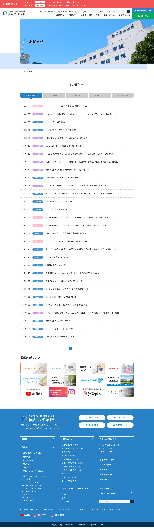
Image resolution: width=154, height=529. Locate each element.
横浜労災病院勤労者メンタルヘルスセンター (107, 511)
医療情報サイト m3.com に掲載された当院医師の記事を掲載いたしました (76, 273)
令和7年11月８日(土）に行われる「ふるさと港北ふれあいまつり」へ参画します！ (79, 225)
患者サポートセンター (109, 461)
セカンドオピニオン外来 (72, 464)
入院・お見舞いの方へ (105, 15)
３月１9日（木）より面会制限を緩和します (64, 2)
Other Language (107, 495)
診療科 (64, 496)
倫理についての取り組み (33, 472)
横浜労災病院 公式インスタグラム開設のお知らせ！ (66, 289)
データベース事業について (32, 490)
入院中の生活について (110, 446)
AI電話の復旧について (54, 265)
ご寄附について (28, 496)
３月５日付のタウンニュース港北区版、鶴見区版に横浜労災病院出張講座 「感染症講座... (82, 161)
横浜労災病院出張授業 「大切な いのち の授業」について (69, 169)
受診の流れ (66, 453)
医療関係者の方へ (143, 10)
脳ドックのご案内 (69, 482)
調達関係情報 (93, 426)
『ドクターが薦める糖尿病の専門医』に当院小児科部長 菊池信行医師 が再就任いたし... (83, 249)
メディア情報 (122, 95)
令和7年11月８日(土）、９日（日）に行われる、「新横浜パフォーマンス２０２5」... (81, 217)
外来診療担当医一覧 (70, 461)
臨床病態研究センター (30, 493)
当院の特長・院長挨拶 (32, 454)
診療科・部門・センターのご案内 (74, 490)
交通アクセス (124, 15)
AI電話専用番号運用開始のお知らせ (60, 336)
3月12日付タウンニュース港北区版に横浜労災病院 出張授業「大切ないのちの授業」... (81, 153)
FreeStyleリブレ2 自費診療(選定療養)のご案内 (65, 233)
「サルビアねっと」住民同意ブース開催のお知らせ (66, 304)
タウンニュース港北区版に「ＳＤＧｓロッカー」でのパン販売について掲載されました (81, 114)
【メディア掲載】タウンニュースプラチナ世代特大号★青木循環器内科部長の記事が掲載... (83, 312)
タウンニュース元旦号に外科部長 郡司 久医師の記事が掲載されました (75, 185)
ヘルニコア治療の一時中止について (60, 328)
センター (65, 503)
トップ (22, 71)
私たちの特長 (28, 462)
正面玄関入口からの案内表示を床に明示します (64, 177)
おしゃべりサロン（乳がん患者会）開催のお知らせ (66, 106)
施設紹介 (45, 11)
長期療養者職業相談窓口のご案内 (59, 201)
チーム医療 (26, 481)
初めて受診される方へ (71, 446)
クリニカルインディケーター (32, 484)
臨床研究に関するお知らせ (32, 487)
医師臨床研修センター (30, 511)
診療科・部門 (86, 15)
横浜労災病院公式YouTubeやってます (61, 320)
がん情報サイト (65, 511)
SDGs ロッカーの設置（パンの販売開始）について (66, 138)
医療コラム (100, 95)
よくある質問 (57, 11)
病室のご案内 (106, 450)
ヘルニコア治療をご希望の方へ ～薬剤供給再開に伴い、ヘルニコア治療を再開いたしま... (83, 193)
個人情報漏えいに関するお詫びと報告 (61, 130)
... (81, 349)
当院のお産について (70, 475)
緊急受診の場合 (68, 457)
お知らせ (54, 95)
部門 (63, 499)
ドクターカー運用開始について (58, 122)
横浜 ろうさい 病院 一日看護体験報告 (61, 297)
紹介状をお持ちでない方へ (73, 450)
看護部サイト (49, 511)
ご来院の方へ (66, 440)
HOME (24, 440)
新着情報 (31, 95)
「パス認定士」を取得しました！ (59, 209)
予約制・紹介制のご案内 (72, 468)
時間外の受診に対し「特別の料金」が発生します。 (67, 5)
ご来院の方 (72, 15)
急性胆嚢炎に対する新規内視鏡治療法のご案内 (64, 281)
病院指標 (25, 499)
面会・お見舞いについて (111, 453)
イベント (77, 95)
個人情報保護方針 (28, 502)
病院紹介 (60, 15)
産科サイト (81, 511)
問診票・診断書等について (73, 471)
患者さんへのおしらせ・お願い (33, 478)
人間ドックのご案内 (70, 478)
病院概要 (26, 458)
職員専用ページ (121, 426)
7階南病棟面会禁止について (57, 257)
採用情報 (143, 15)
